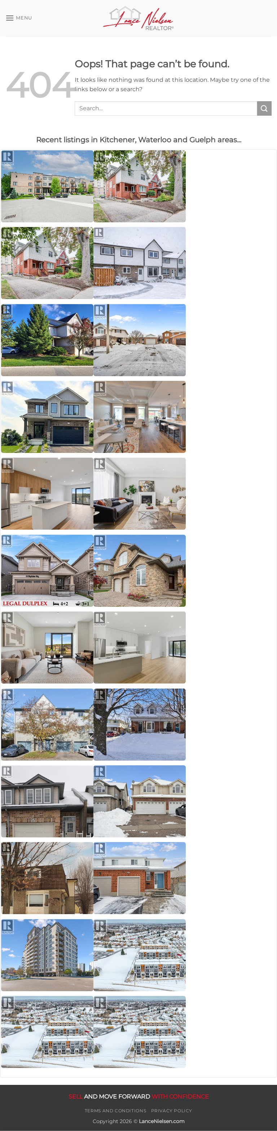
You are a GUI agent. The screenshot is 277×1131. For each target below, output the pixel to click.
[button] (18, 18)
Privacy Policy (172, 1110)
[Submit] (264, 108)
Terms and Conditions (115, 1110)
